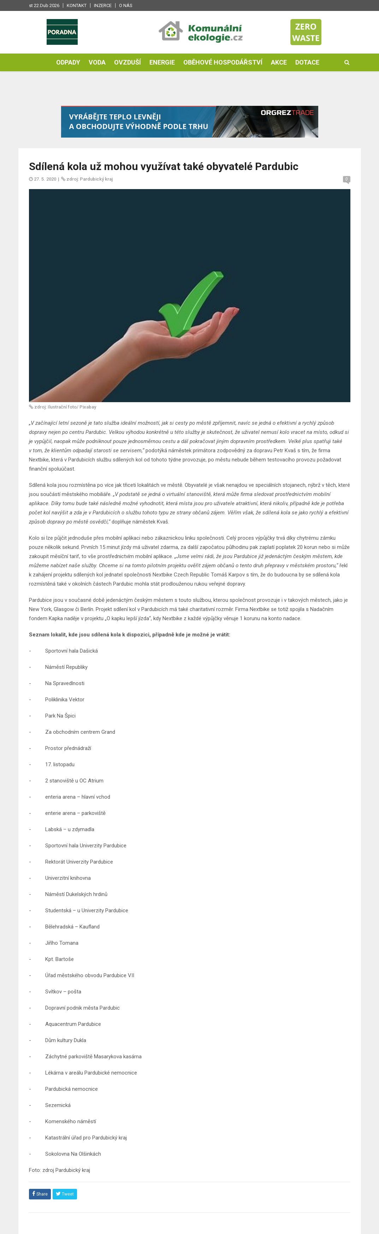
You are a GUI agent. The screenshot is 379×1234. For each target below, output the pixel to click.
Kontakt (77, 5)
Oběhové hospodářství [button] (222, 62)
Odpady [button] (68, 62)
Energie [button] (162, 62)
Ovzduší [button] (127, 62)
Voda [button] (97, 62)
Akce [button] (279, 62)
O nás (125, 5)
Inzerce (103, 5)
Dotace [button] (307, 62)
